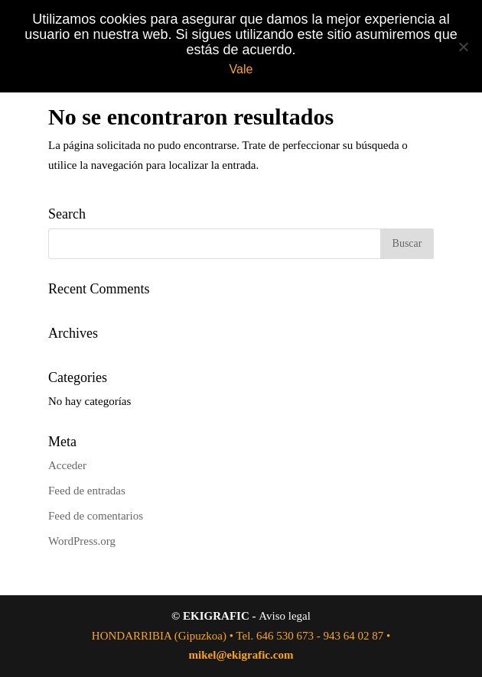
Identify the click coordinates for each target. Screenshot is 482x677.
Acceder (67, 465)
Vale (241, 69)
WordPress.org (82, 541)
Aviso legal (285, 616)
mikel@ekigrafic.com (241, 655)
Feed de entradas (86, 490)
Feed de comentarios (95, 516)
